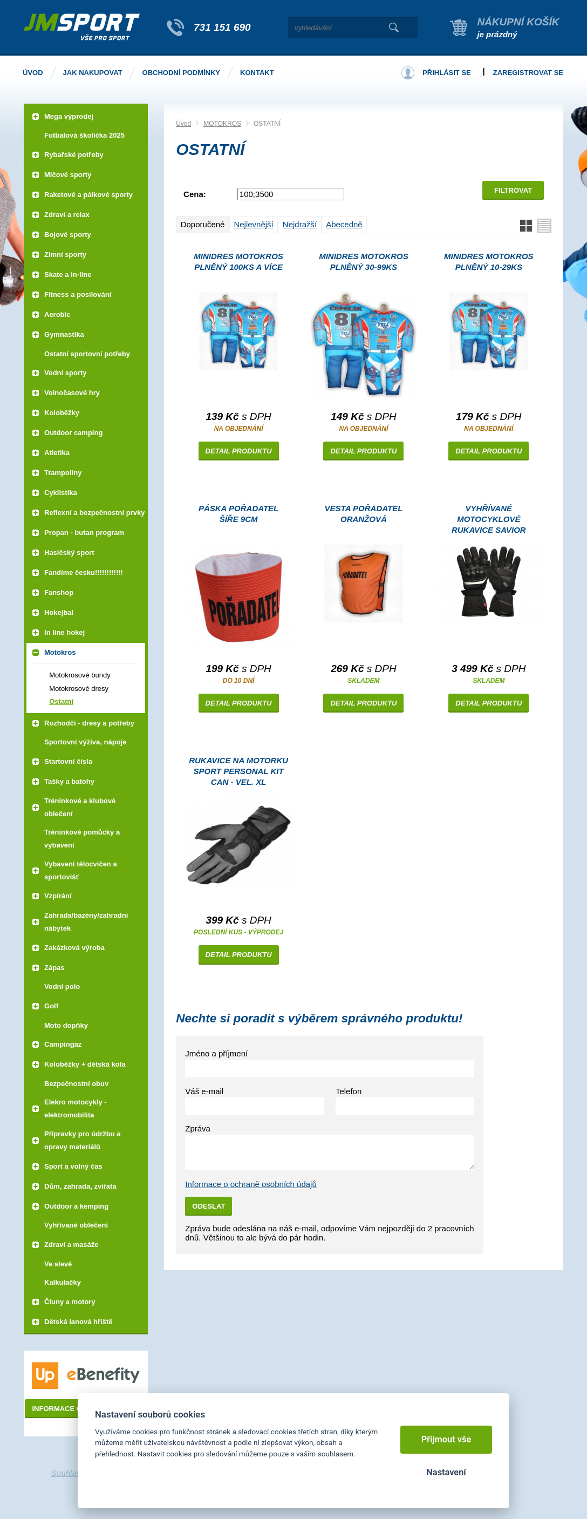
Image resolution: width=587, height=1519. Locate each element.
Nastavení (446, 1472)
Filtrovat (513, 190)
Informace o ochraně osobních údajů (251, 1184)
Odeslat (208, 1206)
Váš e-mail (204, 1091)
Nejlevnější (253, 224)
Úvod (183, 123)
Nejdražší (300, 224)
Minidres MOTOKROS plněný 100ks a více (238, 262)
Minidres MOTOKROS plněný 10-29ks (489, 262)
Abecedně (344, 224)
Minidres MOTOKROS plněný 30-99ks (363, 262)
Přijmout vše (446, 1439)
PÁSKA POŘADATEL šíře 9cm (238, 514)
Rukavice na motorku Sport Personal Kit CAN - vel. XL (238, 771)
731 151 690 (222, 27)
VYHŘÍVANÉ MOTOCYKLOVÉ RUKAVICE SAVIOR (489, 519)
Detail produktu (239, 451)
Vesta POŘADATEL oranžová (364, 514)
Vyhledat (394, 27)
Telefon (348, 1091)
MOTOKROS (222, 123)
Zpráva (197, 1128)
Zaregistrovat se (528, 73)
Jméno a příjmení (216, 1053)
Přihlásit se (446, 73)
